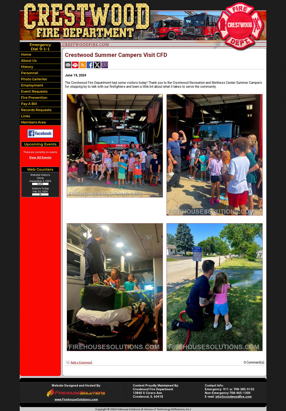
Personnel (29, 73)
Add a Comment (81, 362)
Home (25, 54)
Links (25, 116)
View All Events (40, 157)
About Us (28, 61)
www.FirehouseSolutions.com (76, 399)
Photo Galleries (33, 79)
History (26, 67)
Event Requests (33, 91)
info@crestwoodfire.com (233, 396)
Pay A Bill (28, 104)
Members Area (33, 122)
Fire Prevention (33, 98)
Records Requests (35, 110)
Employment (31, 85)
